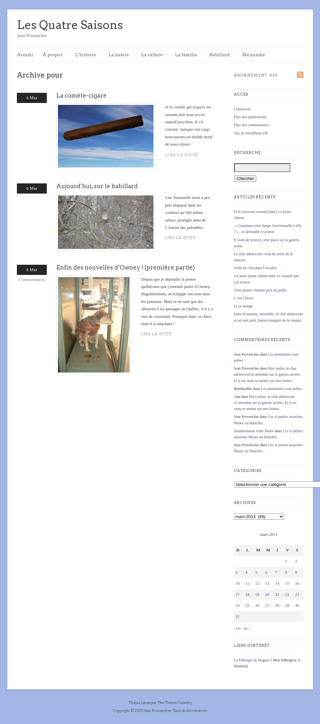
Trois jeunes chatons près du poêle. (261, 290)
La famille (189, 55)
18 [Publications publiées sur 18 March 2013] (247, 594)
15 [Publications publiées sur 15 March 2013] (287, 583)
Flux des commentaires (251, 125)
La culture (155, 55)
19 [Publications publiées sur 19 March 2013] (257, 594)
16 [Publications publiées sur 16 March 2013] (297, 583)
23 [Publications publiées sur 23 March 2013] (297, 594)
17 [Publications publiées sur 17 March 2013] (238, 594)
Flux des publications (250, 117)
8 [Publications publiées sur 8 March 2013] (286, 572)
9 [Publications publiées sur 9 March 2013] (296, 572)
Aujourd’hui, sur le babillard (97, 186)
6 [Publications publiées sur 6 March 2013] (266, 572)
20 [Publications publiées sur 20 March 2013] (267, 594)
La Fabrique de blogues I (253, 660)
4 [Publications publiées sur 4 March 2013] (246, 572)
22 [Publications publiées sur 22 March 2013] (287, 594)
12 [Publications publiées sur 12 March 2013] (257, 583)
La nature (122, 55)
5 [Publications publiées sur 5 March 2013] (256, 572)
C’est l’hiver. (244, 298)
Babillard (223, 55)
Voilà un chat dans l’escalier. (256, 268)
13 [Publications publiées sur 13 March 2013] (267, 583)
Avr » (246, 628)
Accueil (25, 54)
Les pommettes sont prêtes (281, 388)
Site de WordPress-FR (251, 133)
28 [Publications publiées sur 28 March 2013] (277, 605)
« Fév (237, 628)
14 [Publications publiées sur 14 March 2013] (277, 583)
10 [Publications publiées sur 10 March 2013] (238, 583)
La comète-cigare (81, 95)
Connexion (242, 109)
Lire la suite (156, 334)
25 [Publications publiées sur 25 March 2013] (247, 605)
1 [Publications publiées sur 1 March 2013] (286, 561)
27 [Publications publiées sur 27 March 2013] (267, 605)
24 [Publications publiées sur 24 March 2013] (238, 605)
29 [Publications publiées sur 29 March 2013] (287, 605)
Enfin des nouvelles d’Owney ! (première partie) (125, 267)
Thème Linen (139, 702)
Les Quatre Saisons (70, 25)
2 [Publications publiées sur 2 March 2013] (296, 561)
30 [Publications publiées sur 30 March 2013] (297, 605)
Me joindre (253, 54)
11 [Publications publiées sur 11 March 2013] (247, 583)
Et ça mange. (244, 306)
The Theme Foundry (174, 702)
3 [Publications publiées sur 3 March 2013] (237, 572)
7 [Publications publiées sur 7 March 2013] (276, 572)
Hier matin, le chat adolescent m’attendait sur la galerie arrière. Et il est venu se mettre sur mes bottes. (267, 374)
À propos (56, 55)
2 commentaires (32, 279)
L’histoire (88, 55)
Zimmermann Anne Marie (254, 431)
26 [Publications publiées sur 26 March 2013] (257, 605)
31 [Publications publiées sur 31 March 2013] (238, 616)
